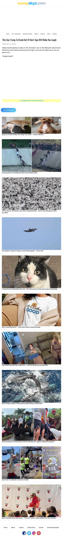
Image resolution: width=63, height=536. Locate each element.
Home (5, 527)
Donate (41, 527)
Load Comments (8, 110)
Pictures (42, 34)
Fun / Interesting (16, 34)
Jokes (48, 34)
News (7, 34)
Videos (36, 34)
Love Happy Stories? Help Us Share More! (31, 100)
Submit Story (31, 527)
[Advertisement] (31, 19)
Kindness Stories (27, 34)
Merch (13, 527)
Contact (21, 527)
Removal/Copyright (53, 527)
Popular (55, 34)
